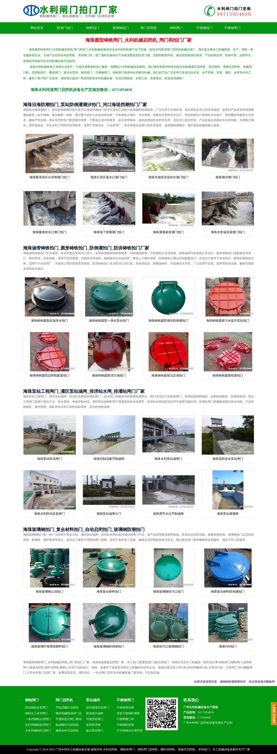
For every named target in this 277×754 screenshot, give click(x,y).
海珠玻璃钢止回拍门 (49, 591)
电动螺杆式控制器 (67, 724)
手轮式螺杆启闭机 (67, 707)
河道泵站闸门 (94, 719)
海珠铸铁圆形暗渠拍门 (227, 375)
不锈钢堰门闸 (125, 719)
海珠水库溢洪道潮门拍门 (228, 232)
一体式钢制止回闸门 (38, 719)
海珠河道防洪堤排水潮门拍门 (168, 177)
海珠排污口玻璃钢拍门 (168, 646)
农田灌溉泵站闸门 (97, 707)
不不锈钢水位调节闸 (130, 730)
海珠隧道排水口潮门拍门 (49, 232)
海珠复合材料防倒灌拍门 (228, 591)
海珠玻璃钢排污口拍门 (168, 591)
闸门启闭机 (148, 28)
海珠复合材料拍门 (109, 591)
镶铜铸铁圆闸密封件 (237, 681)
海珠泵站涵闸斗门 (109, 513)
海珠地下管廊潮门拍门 (108, 232)
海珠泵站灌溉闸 (228, 513)
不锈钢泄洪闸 (125, 707)
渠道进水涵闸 (94, 713)
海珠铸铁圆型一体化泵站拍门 (109, 320)
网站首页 (36, 28)
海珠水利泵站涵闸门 (168, 458)
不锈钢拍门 (204, 28)
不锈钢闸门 (232, 28)
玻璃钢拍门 (121, 28)
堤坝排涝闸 (93, 724)
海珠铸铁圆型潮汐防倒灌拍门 (168, 320)
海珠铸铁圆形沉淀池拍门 (168, 375)
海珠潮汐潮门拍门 (227, 177)
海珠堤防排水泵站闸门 (227, 458)
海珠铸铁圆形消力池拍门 (109, 375)
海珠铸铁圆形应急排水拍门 (49, 320)
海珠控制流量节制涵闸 (108, 458)
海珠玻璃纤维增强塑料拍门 (49, 646)
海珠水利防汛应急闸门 (49, 513)
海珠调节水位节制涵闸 (168, 513)
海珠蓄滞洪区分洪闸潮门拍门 (49, 177)
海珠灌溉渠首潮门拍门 (168, 232)
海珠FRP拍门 (228, 646)
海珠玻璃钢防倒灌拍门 (108, 646)
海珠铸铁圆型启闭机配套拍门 (49, 375)
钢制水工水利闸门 (36, 713)
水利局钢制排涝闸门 (38, 724)
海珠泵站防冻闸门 (49, 458)
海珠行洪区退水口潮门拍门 (108, 177)
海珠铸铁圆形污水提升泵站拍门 (227, 320)
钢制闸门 (176, 28)
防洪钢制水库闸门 (36, 707)
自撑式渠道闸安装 (209, 681)
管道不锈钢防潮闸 (128, 713)
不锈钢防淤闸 (125, 724)
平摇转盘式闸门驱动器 (69, 720)
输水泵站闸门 (94, 730)
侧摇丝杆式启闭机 (67, 730)
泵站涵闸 (93, 700)
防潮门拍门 (65, 28)
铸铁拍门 (92, 28)
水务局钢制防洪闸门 (38, 730)
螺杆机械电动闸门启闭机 (69, 714)
